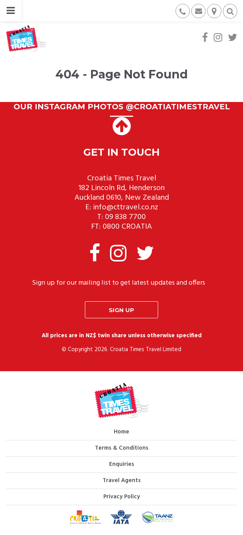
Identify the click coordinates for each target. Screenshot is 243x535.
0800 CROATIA (127, 227)
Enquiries (121, 464)
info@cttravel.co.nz (125, 207)
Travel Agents (122, 480)
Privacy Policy (121, 496)
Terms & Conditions (121, 448)
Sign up (121, 310)
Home (121, 431)
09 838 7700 (125, 217)
